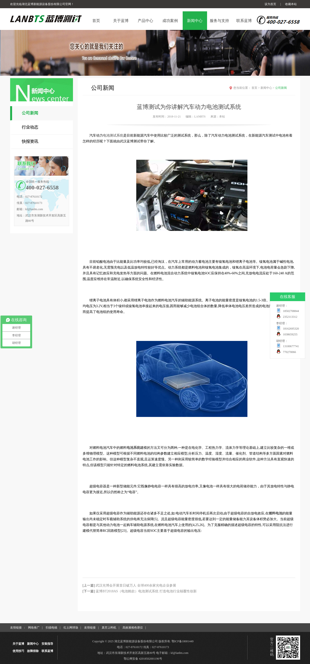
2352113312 (290, 316)
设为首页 (270, 4)
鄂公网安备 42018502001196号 (143, 658)
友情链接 (90, 627)
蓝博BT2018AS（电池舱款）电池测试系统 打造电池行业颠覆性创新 (146, 591)
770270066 (289, 352)
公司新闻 (30, 113)
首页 (256, 88)
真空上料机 (109, 627)
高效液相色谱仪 (133, 627)
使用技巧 (18, 651)
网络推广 (34, 627)
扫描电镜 (51, 627)
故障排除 (33, 651)
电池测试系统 (113, 135)
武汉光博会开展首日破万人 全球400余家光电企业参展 (136, 585)
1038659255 (290, 334)
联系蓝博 (47, 651)
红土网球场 (71, 627)
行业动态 (30, 127)
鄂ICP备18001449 (183, 641)
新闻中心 (267, 88)
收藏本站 (291, 4)
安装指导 (47, 643)
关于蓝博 (18, 643)
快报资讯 (30, 141)
